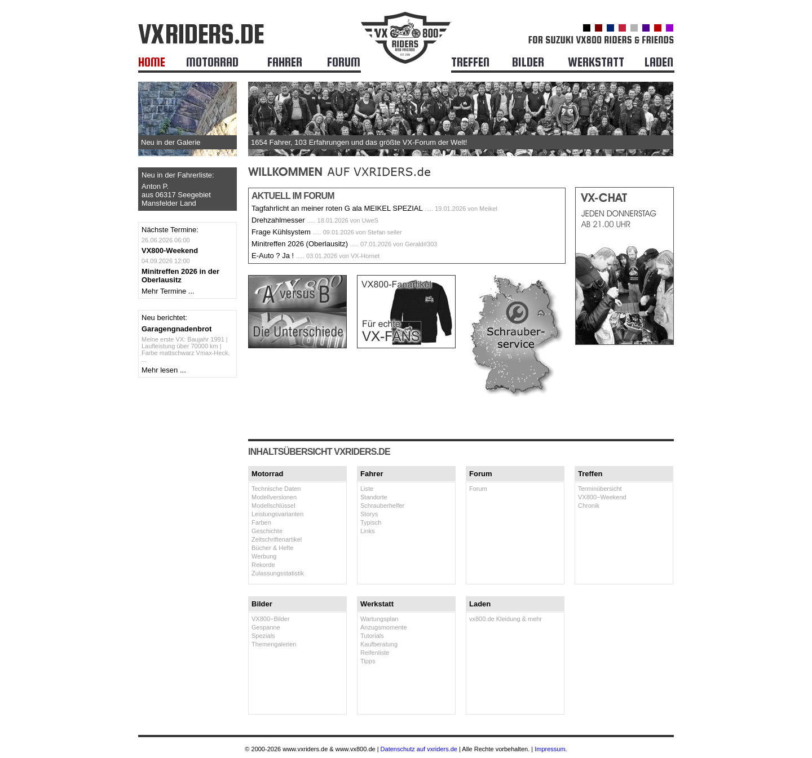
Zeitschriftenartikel (276, 539)
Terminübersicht (600, 488)
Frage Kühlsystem (281, 232)
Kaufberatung (379, 644)
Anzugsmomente (383, 627)
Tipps (368, 661)
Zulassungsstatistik (277, 573)
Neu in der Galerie (171, 142)
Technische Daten (276, 488)
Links (367, 531)
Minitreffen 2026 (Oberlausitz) (299, 244)
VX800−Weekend (602, 497)
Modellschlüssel (273, 505)
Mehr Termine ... (168, 291)
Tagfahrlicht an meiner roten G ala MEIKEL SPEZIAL (336, 208)
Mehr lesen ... (164, 370)
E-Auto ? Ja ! (272, 255)
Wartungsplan (379, 618)
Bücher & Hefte (272, 547)
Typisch (370, 522)
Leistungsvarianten (277, 514)
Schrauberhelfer (382, 505)
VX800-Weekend (170, 250)
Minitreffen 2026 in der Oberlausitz (180, 275)
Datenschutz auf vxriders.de (419, 749)
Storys (369, 514)
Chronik (588, 505)
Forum (478, 488)
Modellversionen (274, 497)
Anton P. (155, 186)
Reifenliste (374, 652)
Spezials (263, 635)
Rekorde (263, 564)
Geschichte (267, 531)
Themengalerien (274, 644)
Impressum (550, 749)
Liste (366, 488)
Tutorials (372, 635)
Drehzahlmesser (278, 220)
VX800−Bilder (270, 618)
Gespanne (265, 627)
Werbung (263, 556)
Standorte (373, 497)
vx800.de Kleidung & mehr (505, 618)
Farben (261, 522)
